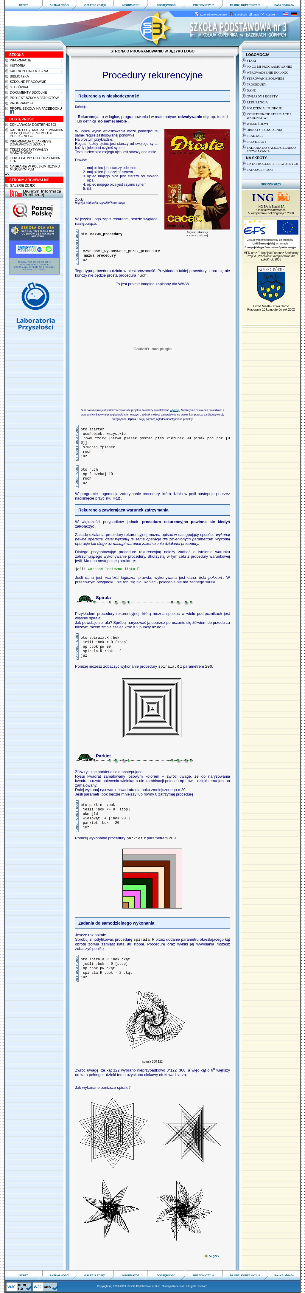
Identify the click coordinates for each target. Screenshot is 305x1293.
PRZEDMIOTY (203, 5)
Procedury (256, 84)
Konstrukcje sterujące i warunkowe (269, 116)
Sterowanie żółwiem (265, 78)
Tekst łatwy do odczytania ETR (35, 159)
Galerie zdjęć (36, 185)
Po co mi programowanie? (269, 66)
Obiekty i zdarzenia (264, 129)
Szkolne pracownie (28, 81)
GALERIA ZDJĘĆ (95, 5)
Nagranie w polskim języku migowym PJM (35, 168)
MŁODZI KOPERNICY (245, 5)
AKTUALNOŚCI (59, 5)
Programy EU (36, 103)
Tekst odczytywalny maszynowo (29, 151)
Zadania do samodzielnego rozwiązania (271, 149)
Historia (36, 66)
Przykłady (257, 141)
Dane (251, 90)
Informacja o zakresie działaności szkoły (31, 142)
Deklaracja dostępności (33, 124)
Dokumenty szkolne (36, 92)
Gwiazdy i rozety (262, 96)
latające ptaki (260, 169)
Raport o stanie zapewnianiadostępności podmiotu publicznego (36, 133)
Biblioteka (19, 76)
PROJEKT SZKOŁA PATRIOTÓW (34, 98)
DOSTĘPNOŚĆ (166, 5)
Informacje (36, 60)
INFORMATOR (130, 5)
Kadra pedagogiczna (36, 71)
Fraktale (255, 135)
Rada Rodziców (284, 5)
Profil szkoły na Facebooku (36, 110)
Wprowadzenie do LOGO (268, 72)
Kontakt (268, 14)
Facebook (238, 14)
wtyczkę (175, 410)
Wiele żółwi (257, 123)
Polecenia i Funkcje (264, 108)
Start (254, 14)
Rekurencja (257, 102)
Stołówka (19, 87)
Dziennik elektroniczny (211, 14)
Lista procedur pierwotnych (272, 163)
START (23, 5)
